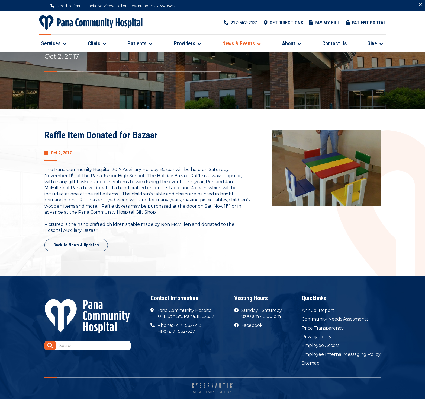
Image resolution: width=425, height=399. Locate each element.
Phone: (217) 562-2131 (180, 325)
